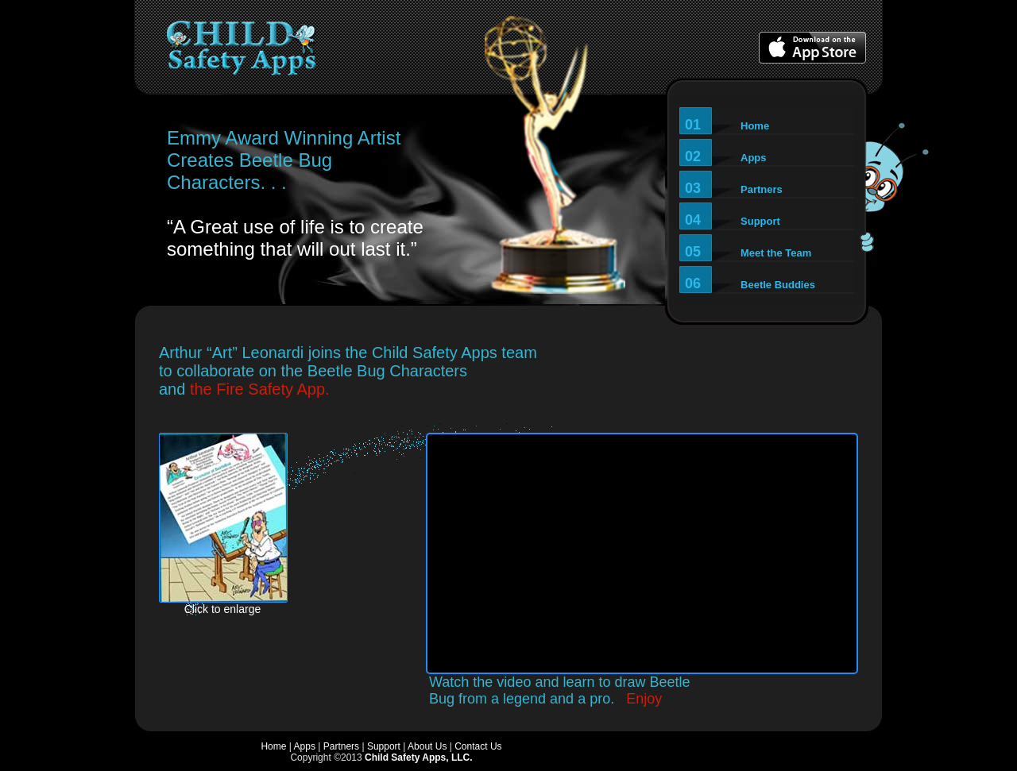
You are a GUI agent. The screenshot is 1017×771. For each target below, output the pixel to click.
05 (748, 252)
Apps (304, 746)
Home (273, 746)
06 (750, 283)
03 (734, 188)
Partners (341, 746)
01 (727, 125)
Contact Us (477, 746)
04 (732, 220)
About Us (427, 746)
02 (726, 156)
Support (383, 746)
